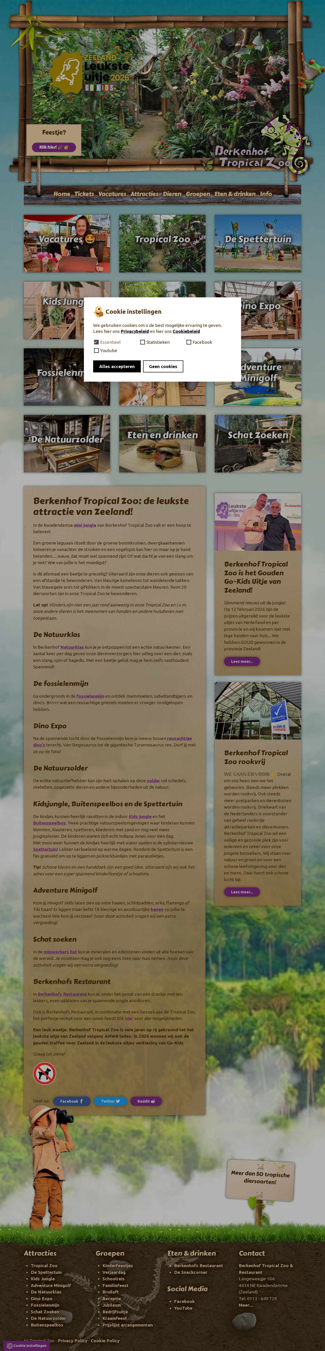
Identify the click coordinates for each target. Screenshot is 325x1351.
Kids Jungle (43, 1278)
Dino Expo (41, 1298)
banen (157, 909)
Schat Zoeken (45, 1311)
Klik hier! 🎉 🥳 (54, 147)
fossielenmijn (90, 696)
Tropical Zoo (44, 1265)
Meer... (246, 1305)
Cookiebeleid (186, 331)
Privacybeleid (135, 331)
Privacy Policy (72, 1340)
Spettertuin (45, 849)
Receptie (111, 1298)
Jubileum (111, 1305)
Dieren (171, 194)
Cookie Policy (105, 1340)
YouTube (183, 1308)
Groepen (198, 194)
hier (129, 1018)
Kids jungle (140, 816)
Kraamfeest (114, 1318)
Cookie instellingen (29, 1346)
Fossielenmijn (45, 1305)
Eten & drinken (234, 194)
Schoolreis (113, 1278)
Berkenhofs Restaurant (62, 994)
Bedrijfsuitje (115, 1311)
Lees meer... (242, 661)
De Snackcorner (190, 1272)
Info (266, 194)
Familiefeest (115, 1285)
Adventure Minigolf (51, 1285)
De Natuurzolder (48, 1318)
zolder (153, 780)
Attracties (144, 194)
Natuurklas (72, 647)
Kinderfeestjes (117, 1265)
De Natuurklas (46, 1291)
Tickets (84, 194)
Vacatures (112, 194)
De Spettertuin (46, 1272)
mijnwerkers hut (60, 951)
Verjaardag (114, 1272)
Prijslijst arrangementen (127, 1324)
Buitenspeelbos (49, 822)
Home (61, 194)
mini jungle (85, 525)
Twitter (110, 1101)
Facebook (184, 1301)
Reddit (146, 1101)
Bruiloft (110, 1291)
